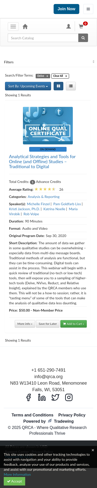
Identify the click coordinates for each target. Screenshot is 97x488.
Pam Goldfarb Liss (67, 204)
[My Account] (69, 26)
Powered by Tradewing (48, 421)
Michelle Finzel (38, 204)
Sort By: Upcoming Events (28, 86)
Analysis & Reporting (44, 196)
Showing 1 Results (18, 95)
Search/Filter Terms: (19, 75)
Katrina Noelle (54, 209)
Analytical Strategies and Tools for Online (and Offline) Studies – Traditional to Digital (42, 161)
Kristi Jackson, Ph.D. (24, 209)
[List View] (71, 86)
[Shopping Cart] (84, 26)
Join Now (66, 9)
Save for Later (48, 324)
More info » (24, 324)
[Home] (25, 26)
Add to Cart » (73, 324)
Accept (14, 481)
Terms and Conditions (32, 415)
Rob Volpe (31, 214)
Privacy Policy (72, 415)
